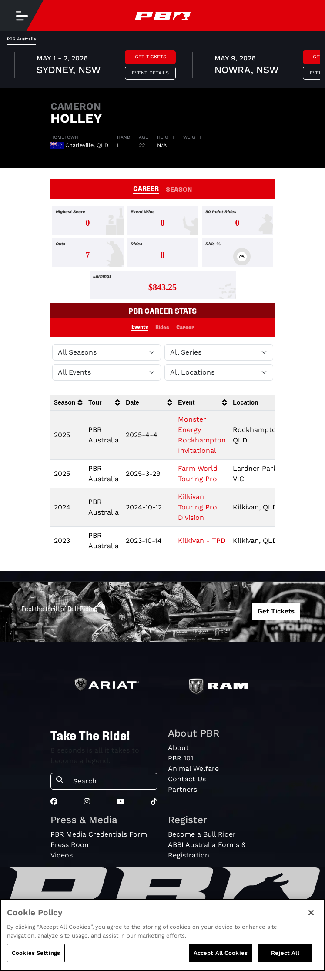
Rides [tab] (162, 327)
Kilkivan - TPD (202, 540)
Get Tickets (150, 57)
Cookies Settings (36, 953)
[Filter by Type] (106, 372)
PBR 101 (180, 758)
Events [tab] (139, 326)
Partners (182, 789)
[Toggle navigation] (22, 15)
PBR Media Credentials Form (98, 834)
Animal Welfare (193, 768)
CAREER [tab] (146, 188)
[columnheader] (67, 403)
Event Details (150, 73)
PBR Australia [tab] (21, 39)
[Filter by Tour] (218, 352)
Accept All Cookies (221, 953)
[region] (162, 935)
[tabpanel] (162, 66)
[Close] (311, 912)
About (178, 747)
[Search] (112, 781)
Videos (61, 855)
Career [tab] (185, 327)
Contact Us (187, 779)
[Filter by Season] (106, 352)
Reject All (285, 953)
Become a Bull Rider (202, 834)
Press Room (70, 844)
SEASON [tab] (179, 188)
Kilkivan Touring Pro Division (197, 507)
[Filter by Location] (218, 372)
